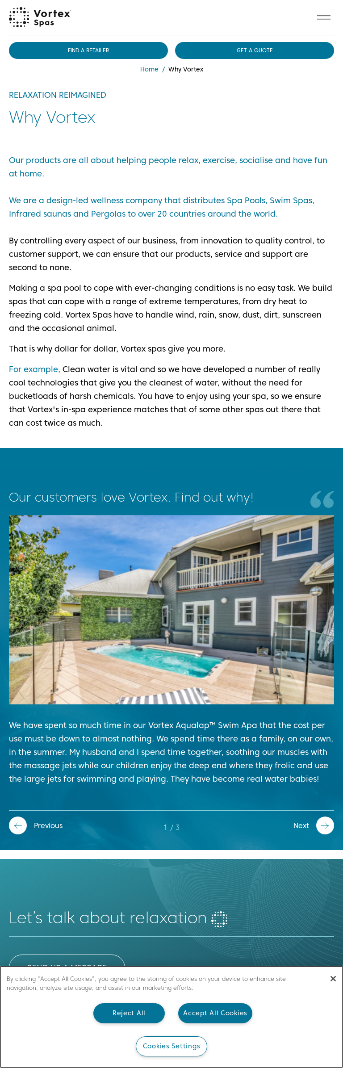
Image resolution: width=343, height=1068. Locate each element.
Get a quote (255, 50)
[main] (171, 1017)
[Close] (333, 978)
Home (149, 69)
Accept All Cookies (215, 1013)
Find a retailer (88, 50)
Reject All (129, 1013)
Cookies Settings (172, 1046)
